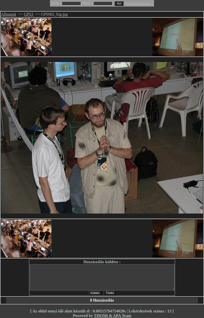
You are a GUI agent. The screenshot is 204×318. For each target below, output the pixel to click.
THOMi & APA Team (112, 315)
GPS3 (28, 14)
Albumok (8, 14)
